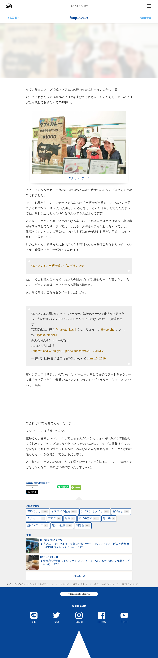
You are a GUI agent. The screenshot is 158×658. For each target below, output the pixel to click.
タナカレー (36, 518)
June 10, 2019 (96, 358)
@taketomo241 (47, 335)
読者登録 (146, 17)
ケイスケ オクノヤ (95, 511)
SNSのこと (37, 511)
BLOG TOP (14, 17)
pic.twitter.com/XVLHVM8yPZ (84, 351)
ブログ (54, 518)
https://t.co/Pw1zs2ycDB (49, 351)
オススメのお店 (64, 511)
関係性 (83, 525)
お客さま (121, 511)
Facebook (102, 621)
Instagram (79, 621)
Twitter (56, 621)
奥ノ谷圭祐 (89, 518)
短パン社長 (62, 525)
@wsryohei (107, 329)
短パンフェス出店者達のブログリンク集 (57, 265)
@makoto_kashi (65, 329)
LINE (34, 621)
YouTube (124, 621)
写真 (70, 518)
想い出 (109, 518)
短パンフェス (37, 525)
